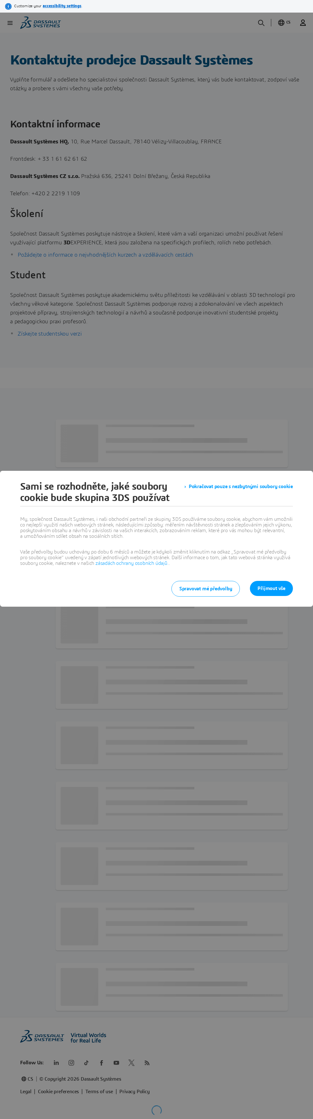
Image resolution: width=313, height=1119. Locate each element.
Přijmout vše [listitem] (271, 588)
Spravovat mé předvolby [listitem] (205, 588)
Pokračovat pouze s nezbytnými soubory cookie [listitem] (241, 486)
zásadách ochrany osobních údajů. (132, 563)
